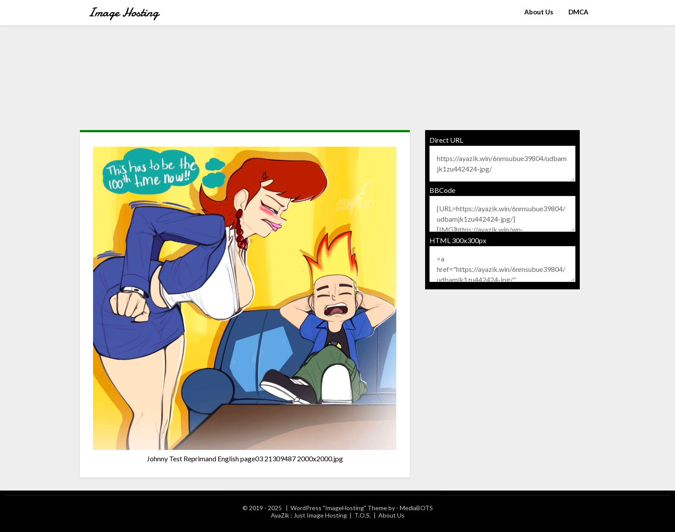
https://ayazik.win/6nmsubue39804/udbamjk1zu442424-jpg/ (502, 164)
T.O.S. (362, 515)
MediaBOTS (416, 507)
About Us (538, 12)
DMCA (578, 12)
